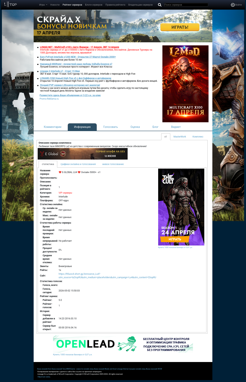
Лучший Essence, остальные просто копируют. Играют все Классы (76, 66)
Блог (156, 126)
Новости (55, 4)
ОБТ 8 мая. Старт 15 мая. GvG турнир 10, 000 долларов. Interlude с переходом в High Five (87, 73)
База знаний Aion (44, 369)
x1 (166, 136)
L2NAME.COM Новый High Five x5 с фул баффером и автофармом (75, 78)
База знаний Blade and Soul (105, 369)
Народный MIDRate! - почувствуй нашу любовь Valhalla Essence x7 (76, 64)
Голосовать (110, 126)
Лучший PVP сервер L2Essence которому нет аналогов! (70, 85)
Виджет (176, 126)
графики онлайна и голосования (78, 164)
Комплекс (198, 136)
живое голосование (113, 164)
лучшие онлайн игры (137, 369)
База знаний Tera (59, 369)
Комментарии (52, 126)
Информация (82, 126)
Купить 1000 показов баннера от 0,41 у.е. (175, 247)
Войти (236, 4)
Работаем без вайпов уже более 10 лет (61, 59)
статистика (48, 164)
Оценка (135, 126)
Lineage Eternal (123, 369)
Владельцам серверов (140, 4)
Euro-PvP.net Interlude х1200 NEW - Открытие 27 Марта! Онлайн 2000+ (78, 57)
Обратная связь (43, 377)
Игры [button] (42, 4)
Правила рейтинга (115, 4)
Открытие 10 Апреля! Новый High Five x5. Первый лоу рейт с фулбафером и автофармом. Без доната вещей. (99, 81)
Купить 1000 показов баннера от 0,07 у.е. (72, 354)
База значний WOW (154, 369)
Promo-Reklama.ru (49, 98)
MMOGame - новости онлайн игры (80, 369)
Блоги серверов (93, 4)
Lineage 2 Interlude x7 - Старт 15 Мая (60, 71)
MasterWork (180, 136)
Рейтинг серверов (72, 4)
